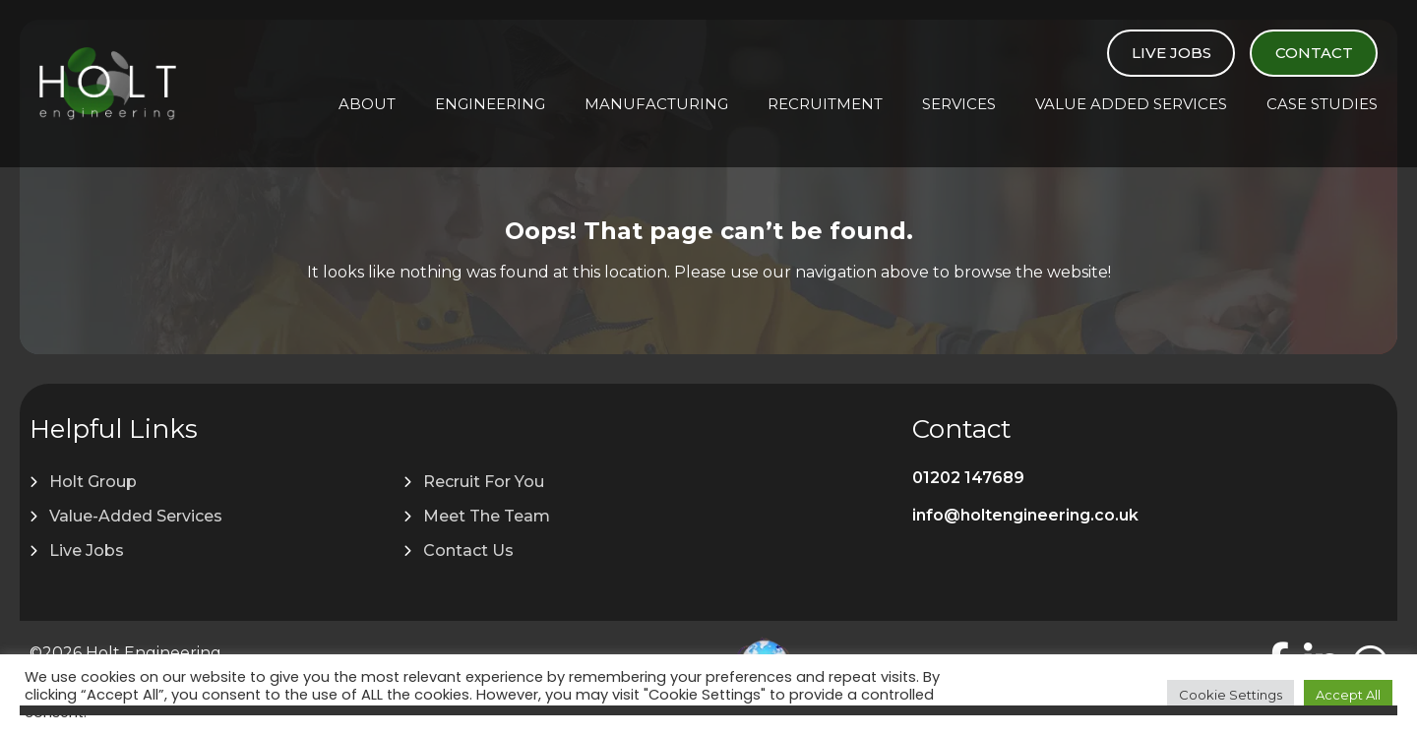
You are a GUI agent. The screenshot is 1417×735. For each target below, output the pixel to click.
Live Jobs (1171, 52)
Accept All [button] (1348, 695)
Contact (1314, 52)
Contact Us (468, 550)
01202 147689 (968, 477)
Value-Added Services (135, 516)
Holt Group (93, 481)
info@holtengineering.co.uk (1025, 515)
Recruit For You (483, 481)
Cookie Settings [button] (1230, 695)
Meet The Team (486, 516)
